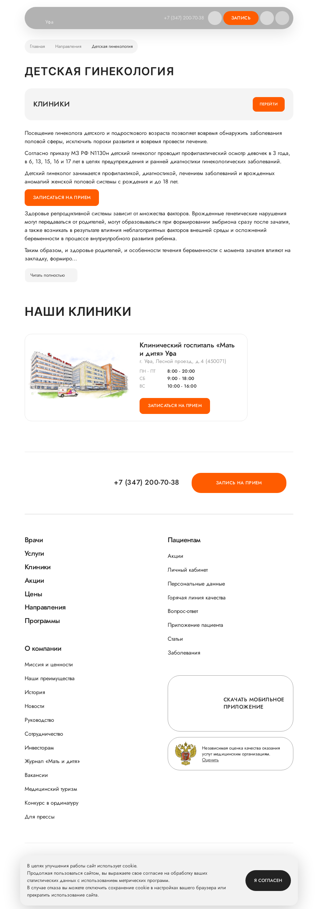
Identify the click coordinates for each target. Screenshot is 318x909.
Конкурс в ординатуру (51, 803)
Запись (241, 18)
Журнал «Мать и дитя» (52, 761)
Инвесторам (39, 748)
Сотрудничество (44, 734)
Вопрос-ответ (183, 611)
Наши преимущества (50, 678)
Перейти (269, 104)
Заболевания (184, 653)
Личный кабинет (188, 570)
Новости (34, 706)
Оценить (210, 760)
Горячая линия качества (197, 597)
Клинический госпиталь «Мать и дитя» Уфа (187, 349)
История (35, 692)
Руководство (39, 720)
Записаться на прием (62, 197)
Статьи (175, 639)
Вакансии (36, 775)
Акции (175, 556)
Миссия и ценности (49, 664)
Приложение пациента (195, 625)
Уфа (53, 22)
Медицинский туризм (51, 789)
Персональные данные (196, 584)
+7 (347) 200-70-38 (183, 17)
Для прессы (40, 817)
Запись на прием (254, 482)
